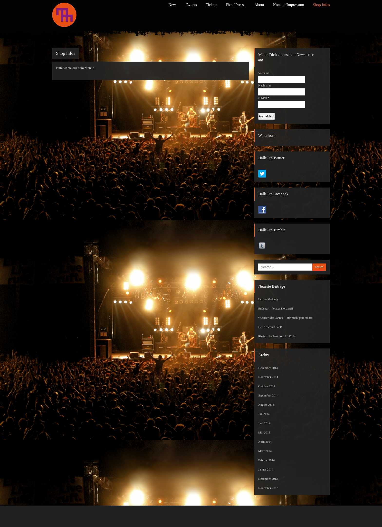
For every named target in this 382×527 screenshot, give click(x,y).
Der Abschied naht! (270, 327)
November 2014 (268, 377)
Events (191, 5)
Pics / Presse (236, 5)
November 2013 (268, 488)
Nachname (264, 85)
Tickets (211, 5)
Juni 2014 (264, 423)
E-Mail (263, 98)
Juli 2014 (264, 414)
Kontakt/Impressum (288, 5)
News (173, 5)
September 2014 (268, 395)
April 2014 (265, 441)
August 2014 (266, 404)
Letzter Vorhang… (269, 299)
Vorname (263, 73)
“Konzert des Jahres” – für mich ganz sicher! (285, 318)
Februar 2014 (266, 460)
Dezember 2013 (268, 478)
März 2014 (265, 451)
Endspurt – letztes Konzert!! (275, 308)
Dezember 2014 (268, 368)
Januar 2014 (265, 469)
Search (319, 267)
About (259, 5)
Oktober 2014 (266, 386)
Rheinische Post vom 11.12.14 (277, 336)
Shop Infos (321, 5)
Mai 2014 (264, 432)
